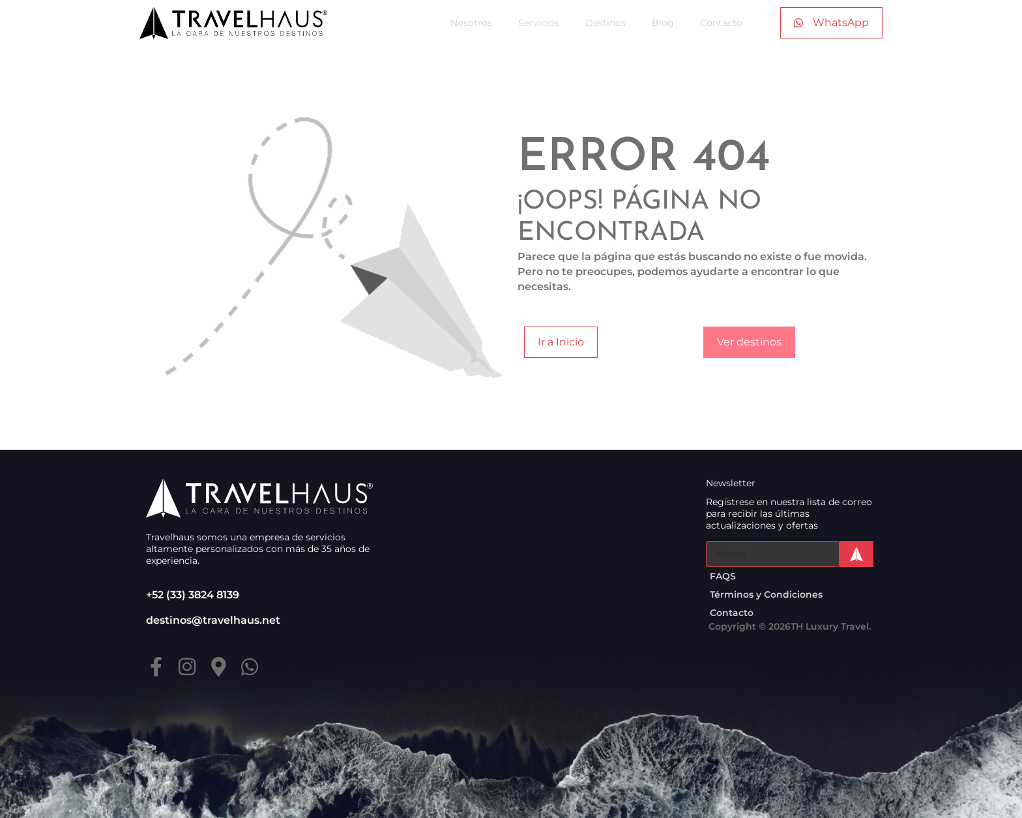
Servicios (538, 23)
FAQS (723, 576)
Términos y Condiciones (766, 594)
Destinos (605, 23)
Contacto (721, 23)
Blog (663, 23)
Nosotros (471, 23)
